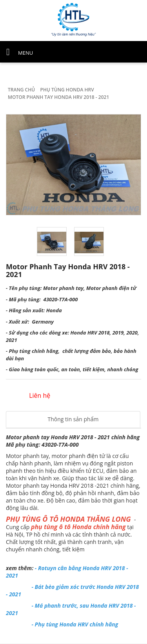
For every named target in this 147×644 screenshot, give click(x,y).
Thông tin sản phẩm (73, 419)
